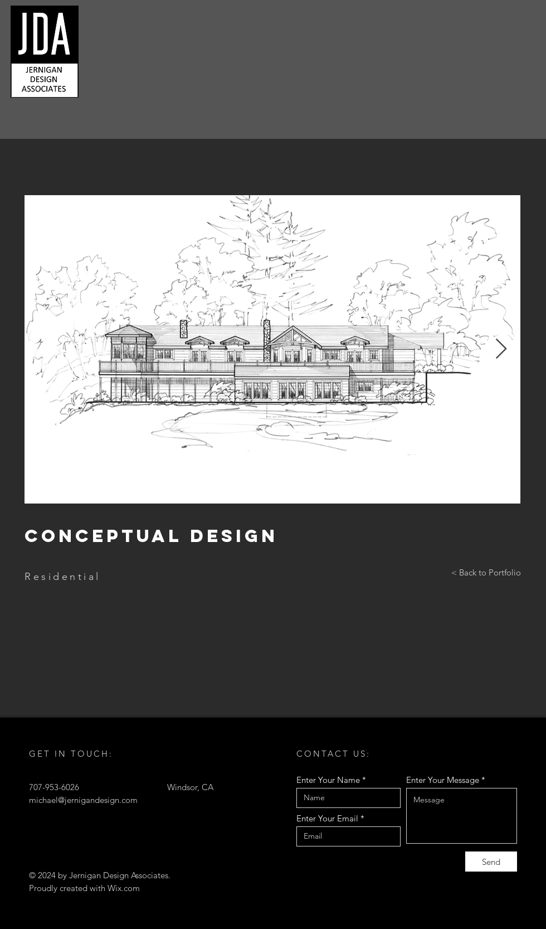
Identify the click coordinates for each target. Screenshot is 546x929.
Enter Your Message (442, 780)
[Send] (491, 861)
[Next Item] (501, 349)
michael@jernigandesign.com (83, 800)
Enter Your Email (327, 818)
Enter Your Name (328, 780)
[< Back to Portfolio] (486, 573)
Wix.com (124, 888)
